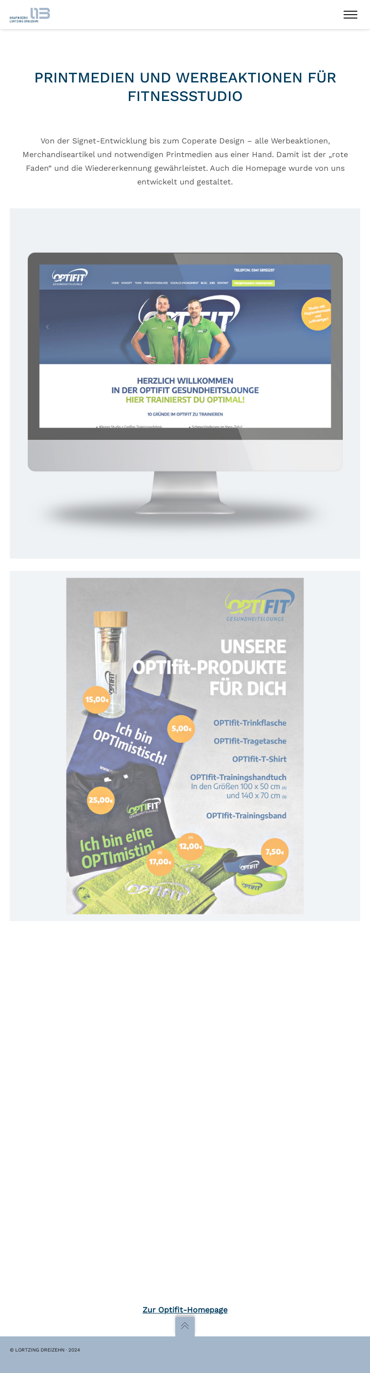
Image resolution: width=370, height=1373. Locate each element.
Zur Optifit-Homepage (185, 1309)
